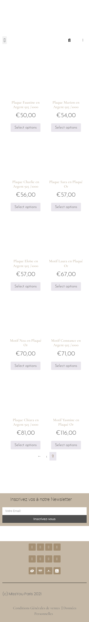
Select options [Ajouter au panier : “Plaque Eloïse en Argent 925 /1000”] (25, 286)
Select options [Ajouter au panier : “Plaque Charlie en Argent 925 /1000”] (25, 207)
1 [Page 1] (46, 456)
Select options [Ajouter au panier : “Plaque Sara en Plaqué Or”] (66, 207)
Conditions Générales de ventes (36, 608)
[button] (4, 40)
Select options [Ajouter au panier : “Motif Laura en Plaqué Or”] (66, 286)
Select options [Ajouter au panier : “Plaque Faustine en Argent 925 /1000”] (25, 127)
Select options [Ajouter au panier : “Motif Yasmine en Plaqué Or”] (66, 445)
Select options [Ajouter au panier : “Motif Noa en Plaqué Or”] (25, 366)
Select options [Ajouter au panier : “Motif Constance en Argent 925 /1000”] (66, 366)
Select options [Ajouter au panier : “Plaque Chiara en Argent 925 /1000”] (25, 445)
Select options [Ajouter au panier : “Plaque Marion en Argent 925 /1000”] (66, 127)
